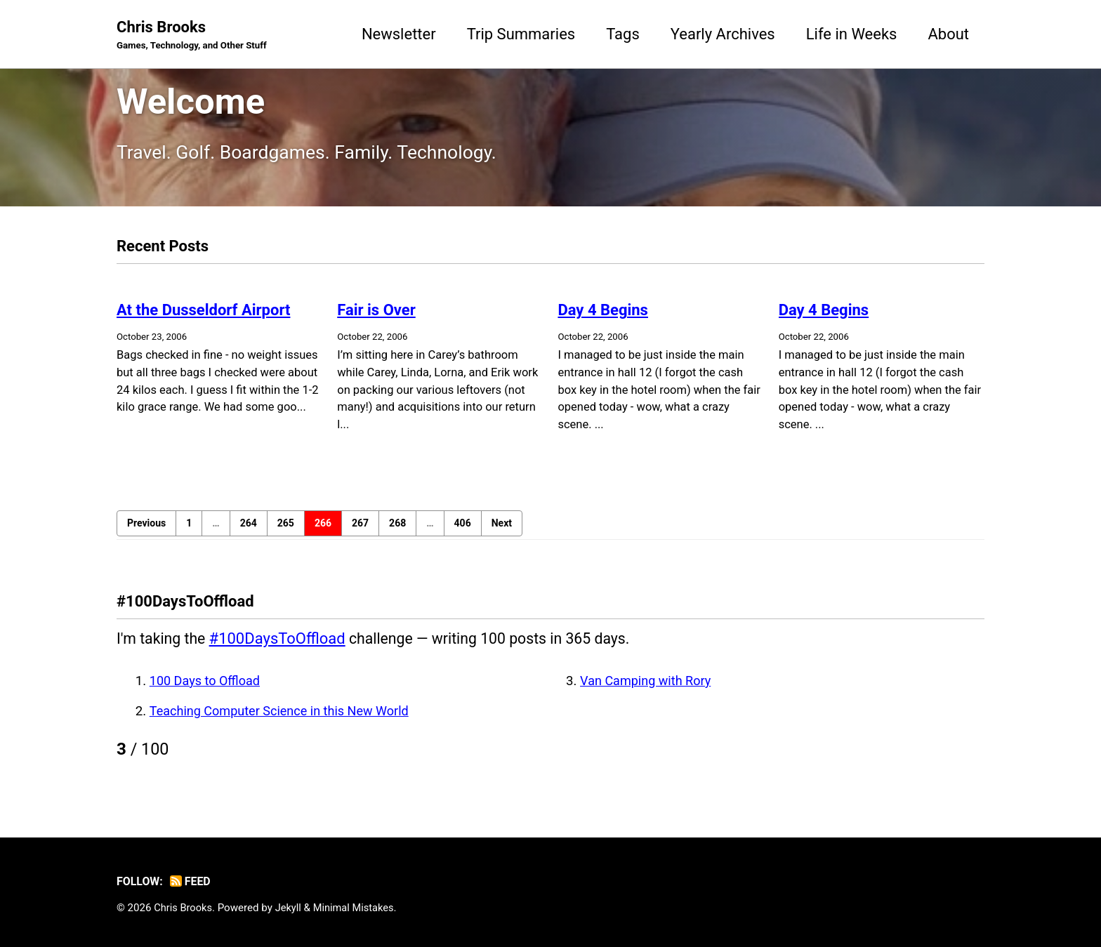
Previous (146, 530)
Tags (623, 34)
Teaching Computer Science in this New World (284, 718)
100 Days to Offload (207, 688)
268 (397, 530)
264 (248, 530)
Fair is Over (376, 316)
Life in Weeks (851, 34)
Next (502, 530)
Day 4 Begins (603, 316)
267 (360, 530)
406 (462, 530)
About (948, 34)
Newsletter (399, 34)
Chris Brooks (194, 35)
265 (285, 530)
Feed (192, 881)
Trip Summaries (521, 34)
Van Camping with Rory (648, 688)
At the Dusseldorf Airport (203, 316)
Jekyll (291, 907)
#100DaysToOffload (280, 645)
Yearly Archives (723, 34)
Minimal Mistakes (358, 907)
